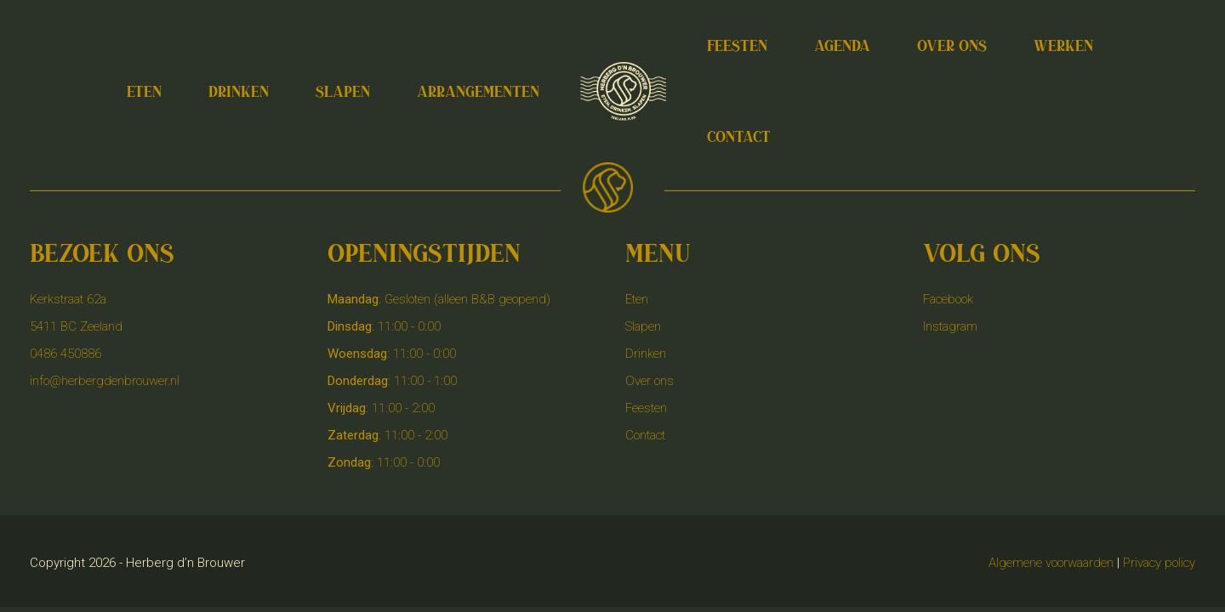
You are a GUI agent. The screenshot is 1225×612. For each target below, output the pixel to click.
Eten (636, 299)
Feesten (646, 408)
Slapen (643, 326)
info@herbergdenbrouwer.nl (104, 380)
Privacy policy (1159, 562)
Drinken (645, 353)
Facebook (948, 299)
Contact (645, 435)
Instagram (950, 326)
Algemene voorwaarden (1051, 562)
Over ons (649, 380)
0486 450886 (65, 353)
